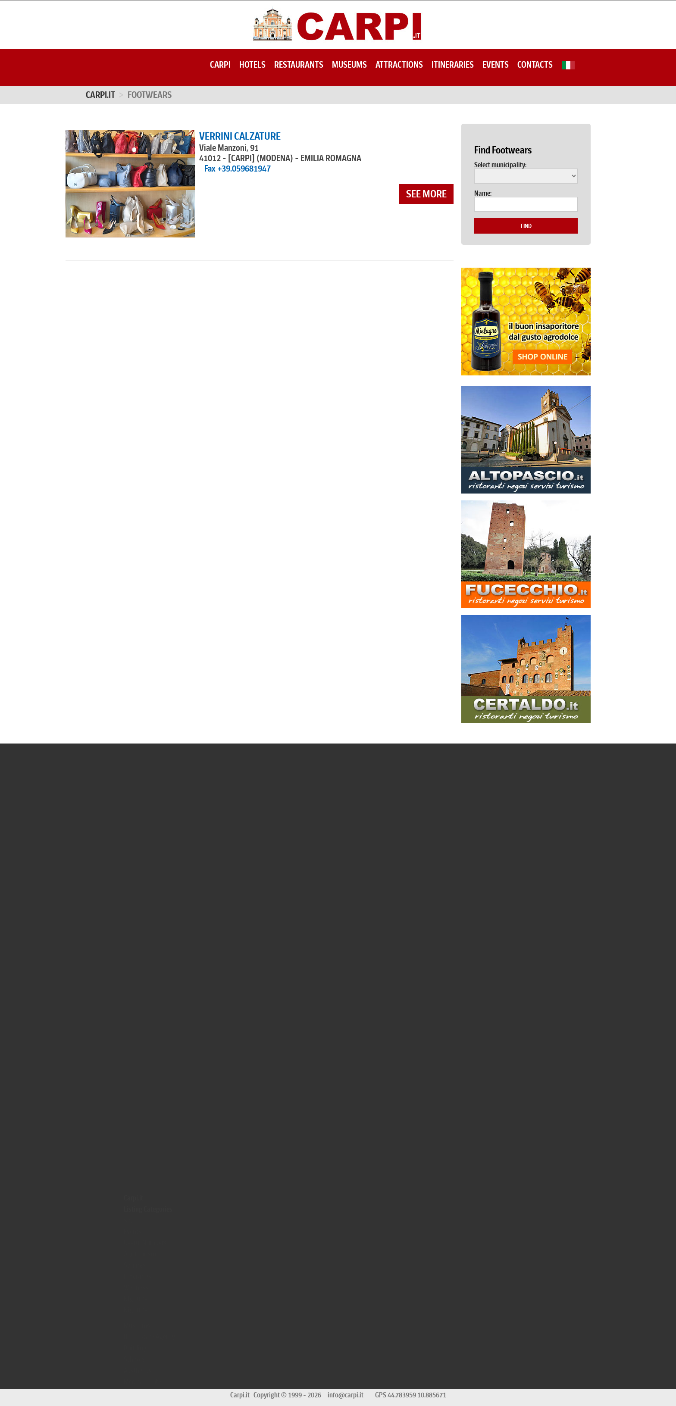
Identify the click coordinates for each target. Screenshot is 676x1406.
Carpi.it (100, 94)
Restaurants (298, 64)
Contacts (535, 64)
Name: (482, 193)
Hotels (252, 64)
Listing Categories (148, 1209)
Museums (349, 64)
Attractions (399, 64)
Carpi (220, 64)
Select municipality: (500, 165)
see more (426, 193)
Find (526, 226)
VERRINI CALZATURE (240, 136)
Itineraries (453, 64)
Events (495, 64)
